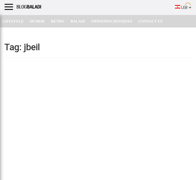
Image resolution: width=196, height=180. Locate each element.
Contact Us (150, 21)
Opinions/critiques (111, 21)
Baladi (78, 21)
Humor (37, 21)
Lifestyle (13, 21)
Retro (57, 21)
